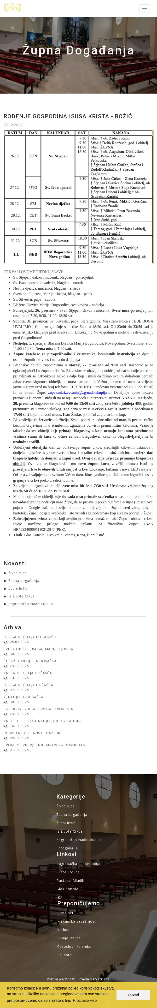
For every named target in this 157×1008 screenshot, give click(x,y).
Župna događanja (23, 580)
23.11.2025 (19, 713)
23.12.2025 (19, 665)
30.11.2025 (19, 701)
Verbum (64, 929)
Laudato (64, 955)
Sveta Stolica (68, 872)
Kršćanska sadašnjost (76, 921)
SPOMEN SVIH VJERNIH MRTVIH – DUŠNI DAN (45, 745)
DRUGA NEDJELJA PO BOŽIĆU (30, 637)
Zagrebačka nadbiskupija (78, 863)
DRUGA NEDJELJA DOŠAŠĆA (28, 685)
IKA (60, 897)
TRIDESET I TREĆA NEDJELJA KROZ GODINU (43, 721)
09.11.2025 (19, 737)
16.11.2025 (19, 725)
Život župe (17, 573)
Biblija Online (69, 938)
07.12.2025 (19, 689)
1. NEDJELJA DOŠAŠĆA (23, 697)
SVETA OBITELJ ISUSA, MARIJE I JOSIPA (38, 649)
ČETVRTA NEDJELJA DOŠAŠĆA (30, 661)
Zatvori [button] (133, 995)
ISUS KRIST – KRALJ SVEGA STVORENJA (38, 709)
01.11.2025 (19, 749)
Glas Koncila (67, 889)
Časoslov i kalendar (74, 946)
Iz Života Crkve (21, 596)
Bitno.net (65, 913)
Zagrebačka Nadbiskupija (30, 604)
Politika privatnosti (61, 979)
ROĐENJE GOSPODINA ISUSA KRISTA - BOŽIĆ (68, 116)
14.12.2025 (19, 677)
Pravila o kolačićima (94, 979)
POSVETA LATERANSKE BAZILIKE (33, 733)
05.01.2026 (19, 641)
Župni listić (17, 588)
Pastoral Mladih (70, 880)
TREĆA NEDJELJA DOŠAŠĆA (28, 673)
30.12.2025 (19, 653)
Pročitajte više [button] (85, 1000)
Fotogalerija (67, 848)
